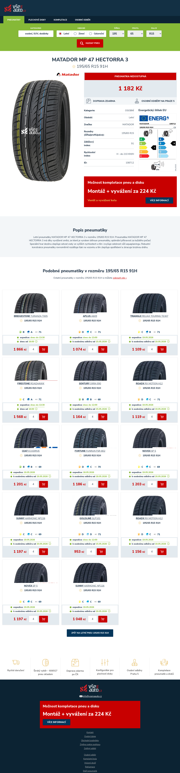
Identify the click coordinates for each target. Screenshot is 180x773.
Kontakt (90, 731)
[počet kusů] (33, 349)
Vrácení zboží (90, 762)
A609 (90, 316)
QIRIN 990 (90, 383)
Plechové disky (40, 20)
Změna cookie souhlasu (90, 744)
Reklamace (90, 766)
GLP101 (90, 518)
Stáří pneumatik (90, 770)
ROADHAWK (30, 383)
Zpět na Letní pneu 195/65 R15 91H (90, 633)
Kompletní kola (90, 758)
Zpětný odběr (90, 748)
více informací (130, 192)
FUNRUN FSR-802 (90, 451)
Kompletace (66, 20)
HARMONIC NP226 (30, 518)
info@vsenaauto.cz (92, 695)
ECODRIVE (31, 451)
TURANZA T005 (31, 316)
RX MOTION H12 (149, 383)
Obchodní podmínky (90, 739)
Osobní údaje (90, 735)
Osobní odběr (90, 20)
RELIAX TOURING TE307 (149, 316)
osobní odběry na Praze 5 (158, 101)
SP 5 (149, 451)
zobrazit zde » (120, 278)
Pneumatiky (15, 20)
